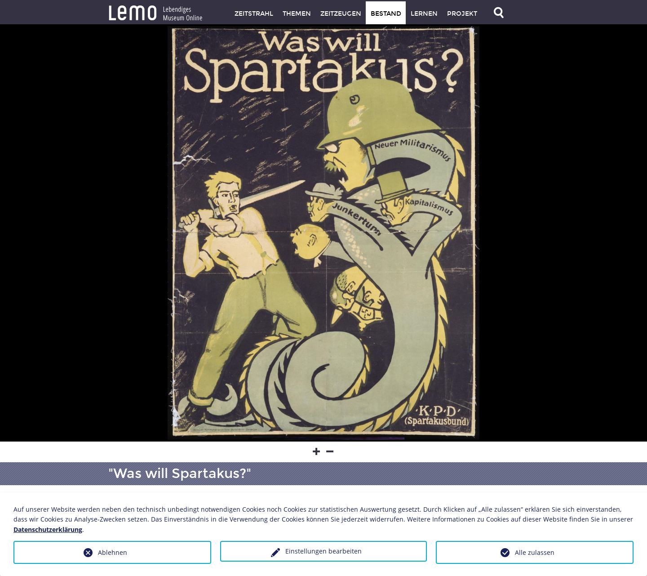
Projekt (462, 14)
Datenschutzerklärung (47, 529)
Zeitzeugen (340, 14)
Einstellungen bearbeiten (323, 551)
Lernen (424, 14)
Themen (297, 14)
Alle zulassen (534, 552)
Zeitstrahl (254, 14)
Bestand (386, 14)
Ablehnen (112, 552)
